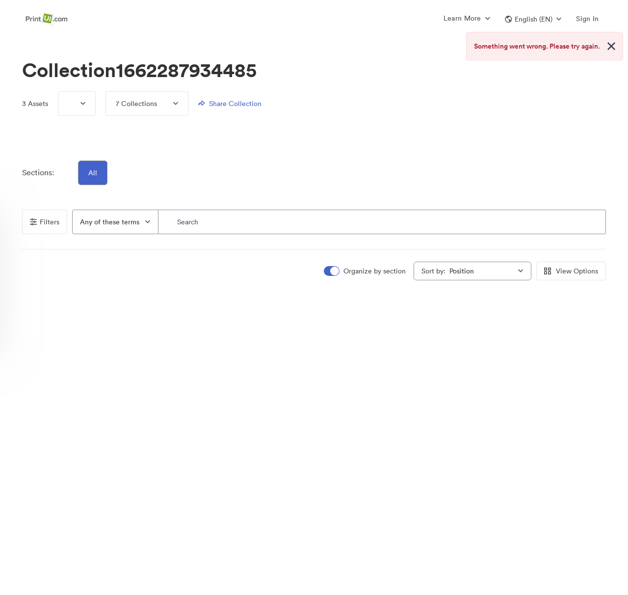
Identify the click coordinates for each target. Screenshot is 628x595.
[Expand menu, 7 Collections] (167, 103)
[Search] (382, 222)
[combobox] (115, 222)
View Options (571, 271)
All (92, 172)
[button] (533, 19)
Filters (44, 221)
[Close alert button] (611, 46)
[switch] (365, 271)
